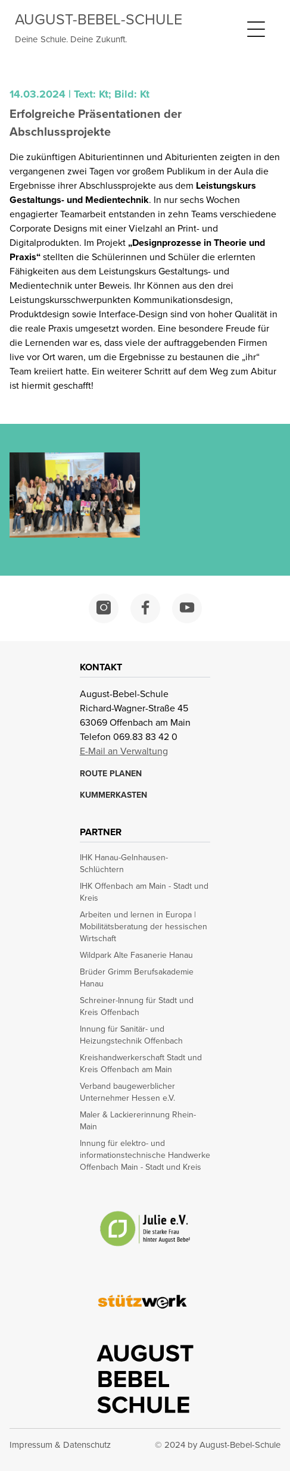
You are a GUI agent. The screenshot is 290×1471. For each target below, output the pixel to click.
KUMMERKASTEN (113, 795)
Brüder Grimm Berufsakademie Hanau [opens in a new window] (137, 978)
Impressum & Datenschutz (60, 1444)
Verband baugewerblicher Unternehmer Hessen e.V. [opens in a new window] (127, 1092)
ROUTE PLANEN (111, 774)
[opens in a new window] (103, 608)
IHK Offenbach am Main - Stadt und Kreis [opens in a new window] (144, 892)
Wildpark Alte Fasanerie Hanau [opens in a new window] (136, 955)
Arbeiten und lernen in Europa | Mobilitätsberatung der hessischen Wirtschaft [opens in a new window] (143, 927)
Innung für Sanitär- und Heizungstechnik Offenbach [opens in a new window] (131, 1035)
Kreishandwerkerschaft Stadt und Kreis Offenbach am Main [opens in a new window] (141, 1064)
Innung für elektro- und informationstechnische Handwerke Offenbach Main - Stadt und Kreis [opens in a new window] (145, 1155)
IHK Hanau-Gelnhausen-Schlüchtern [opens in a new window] (124, 864)
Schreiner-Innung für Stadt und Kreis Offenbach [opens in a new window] (137, 1007)
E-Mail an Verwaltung (124, 751)
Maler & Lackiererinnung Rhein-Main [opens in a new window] (138, 1121)
